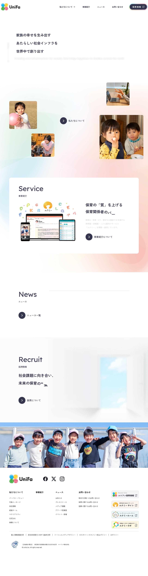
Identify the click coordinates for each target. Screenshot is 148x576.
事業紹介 (82, 6)
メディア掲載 (60, 529)
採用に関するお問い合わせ (88, 525)
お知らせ (59, 521)
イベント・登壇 (61, 538)
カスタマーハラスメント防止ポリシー (93, 558)
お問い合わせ (114, 6)
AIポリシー (114, 558)
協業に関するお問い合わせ (88, 529)
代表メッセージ (15, 525)
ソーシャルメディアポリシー (64, 558)
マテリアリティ (15, 538)
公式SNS (12, 542)
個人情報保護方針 (17, 558)
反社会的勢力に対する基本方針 (39, 558)
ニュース (97, 6)
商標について (14, 546)
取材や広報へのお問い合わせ (89, 521)
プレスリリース (61, 525)
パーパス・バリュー (16, 521)
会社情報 (12, 529)
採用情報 (133, 6)
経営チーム (13, 533)
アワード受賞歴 (61, 533)
